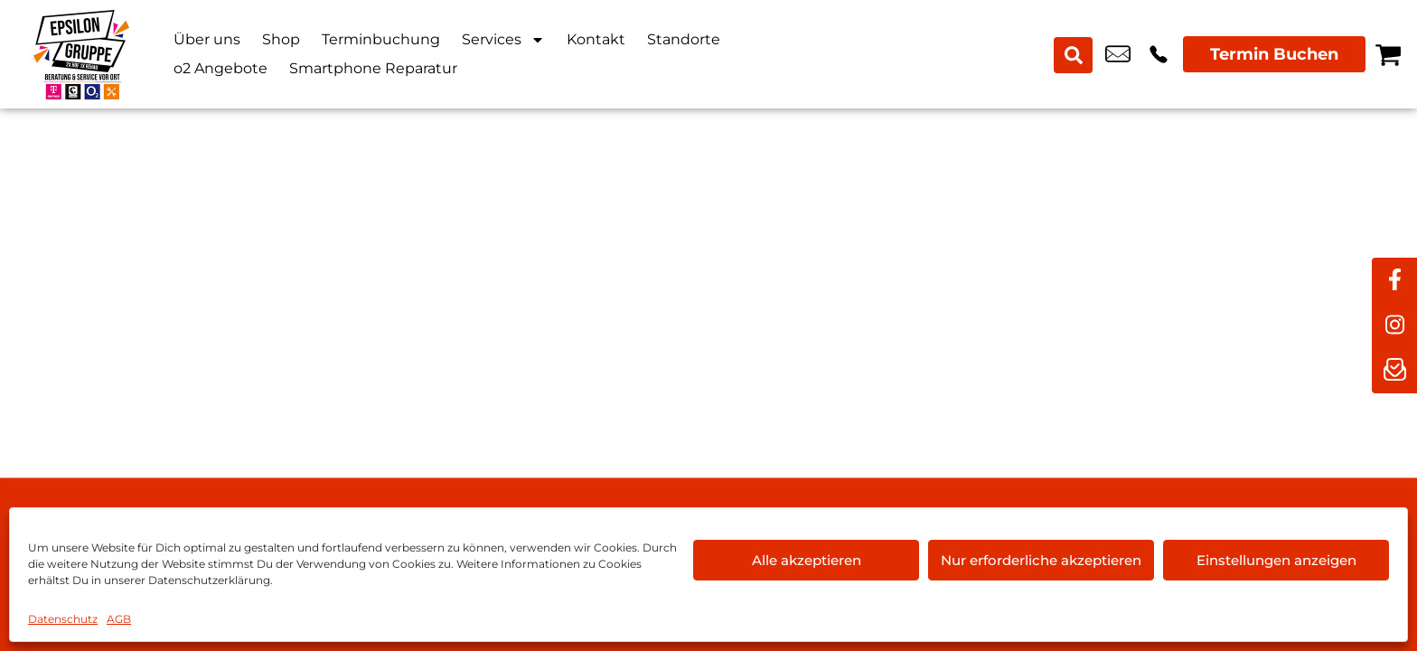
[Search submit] (1074, 54)
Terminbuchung (381, 39)
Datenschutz (63, 619)
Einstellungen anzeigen (1276, 560)
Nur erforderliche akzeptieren (1041, 560)
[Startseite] (81, 54)
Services (503, 39)
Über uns (207, 39)
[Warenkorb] (1388, 54)
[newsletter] (1394, 370)
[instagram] (1394, 325)
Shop (281, 39)
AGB (119, 619)
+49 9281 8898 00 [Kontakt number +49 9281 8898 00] (1158, 54)
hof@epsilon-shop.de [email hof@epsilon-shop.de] (1117, 54)
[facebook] (1394, 280)
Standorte (683, 39)
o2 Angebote (220, 68)
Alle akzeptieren (806, 560)
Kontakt (596, 39)
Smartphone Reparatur (373, 68)
